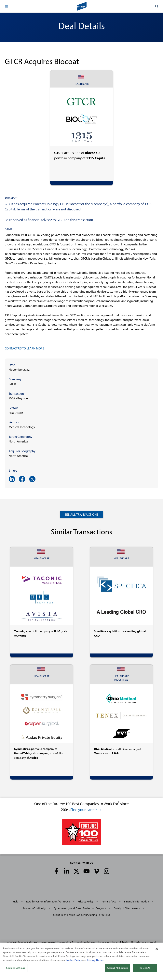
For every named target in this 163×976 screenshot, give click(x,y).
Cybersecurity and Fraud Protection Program (80, 908)
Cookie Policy (74, 959)
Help (15, 901)
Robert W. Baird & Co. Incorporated (35, 942)
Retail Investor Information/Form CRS (48, 901)
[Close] (156, 949)
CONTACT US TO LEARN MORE (24, 348)
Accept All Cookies (117, 967)
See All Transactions (82, 514)
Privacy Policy (85, 901)
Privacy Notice (95, 959)
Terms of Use (108, 901)
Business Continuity (34, 908)
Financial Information (136, 901)
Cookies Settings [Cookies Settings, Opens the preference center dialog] (15, 967)
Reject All (145, 967)
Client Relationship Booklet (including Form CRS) (81, 915)
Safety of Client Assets (127, 908)
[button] (6, 6)
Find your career (86, 809)
